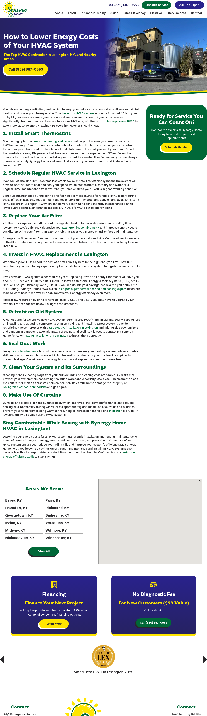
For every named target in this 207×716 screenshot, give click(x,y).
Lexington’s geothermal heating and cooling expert (91, 289)
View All (44, 551)
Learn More (54, 623)
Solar (114, 13)
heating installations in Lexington (46, 335)
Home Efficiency (134, 13)
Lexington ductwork (24, 351)
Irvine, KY (13, 523)
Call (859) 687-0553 (123, 5)
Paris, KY (53, 500)
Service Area (177, 13)
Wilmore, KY (56, 530)
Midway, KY (15, 530)
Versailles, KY (57, 523)
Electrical (157, 13)
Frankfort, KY (16, 508)
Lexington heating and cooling (53, 141)
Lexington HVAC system (78, 113)
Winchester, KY (58, 538)
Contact (196, 13)
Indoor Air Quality (93, 13)
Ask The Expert (189, 5)
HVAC (72, 13)
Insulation (115, 411)
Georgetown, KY (19, 515)
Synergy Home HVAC (120, 121)
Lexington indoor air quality (80, 227)
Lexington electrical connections (25, 387)
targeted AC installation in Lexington (73, 327)
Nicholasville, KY (19, 538)
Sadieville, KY (57, 515)
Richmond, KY (57, 508)
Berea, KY (13, 500)
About (59, 13)
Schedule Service (156, 5)
